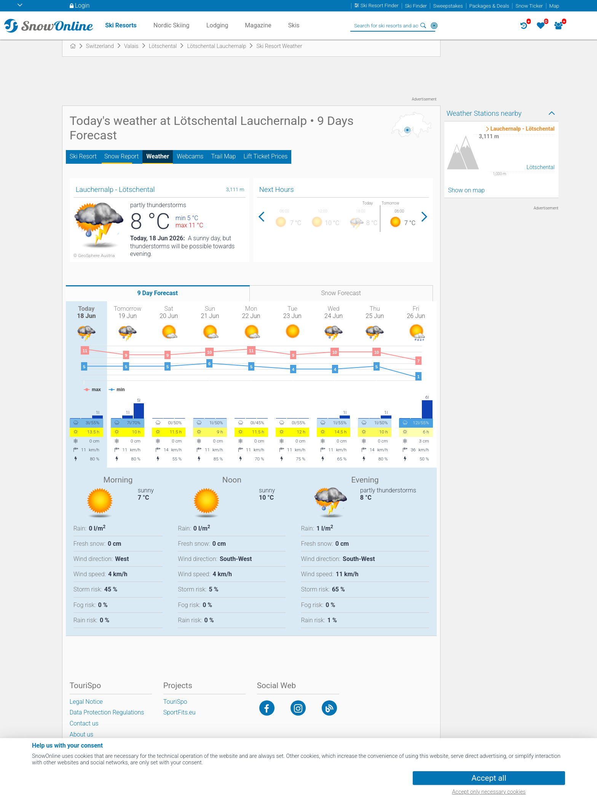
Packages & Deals (489, 6)
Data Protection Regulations (107, 712)
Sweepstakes (448, 6)
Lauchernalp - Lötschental (522, 129)
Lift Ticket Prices (265, 156)
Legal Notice (86, 701)
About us (82, 734)
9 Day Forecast (157, 293)
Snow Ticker (529, 6)
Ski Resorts (121, 25)
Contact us (84, 723)
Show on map (466, 190)
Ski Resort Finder (380, 6)
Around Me (434, 25)
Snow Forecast (341, 293)
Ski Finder (416, 6)
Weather (157, 156)
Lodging (217, 25)
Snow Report (121, 156)
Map (554, 6)
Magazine (258, 25)
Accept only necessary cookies (488, 792)
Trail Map (223, 156)
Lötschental (541, 167)
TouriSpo (175, 701)
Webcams (190, 156)
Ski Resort (83, 156)
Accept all (488, 778)
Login (82, 5)
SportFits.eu (179, 712)
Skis (294, 25)
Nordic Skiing (171, 25)
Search (423, 25)
